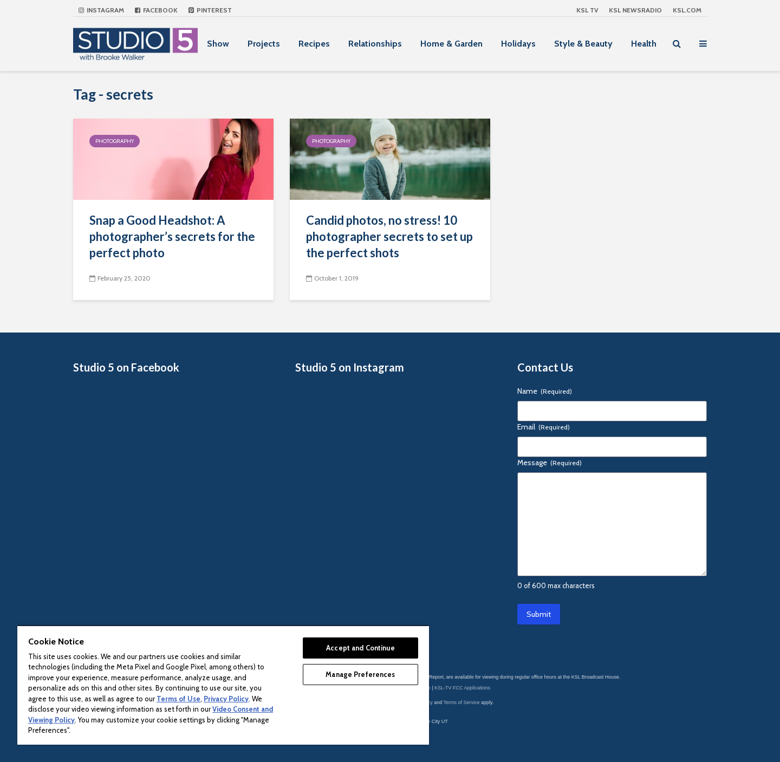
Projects (264, 43)
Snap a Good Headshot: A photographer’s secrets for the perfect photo (172, 236)
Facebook (156, 10)
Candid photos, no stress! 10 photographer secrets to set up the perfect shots (389, 236)
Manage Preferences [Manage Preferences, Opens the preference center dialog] (360, 674)
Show (218, 43)
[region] (223, 685)
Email (543, 427)
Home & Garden (451, 43)
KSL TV (587, 10)
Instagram (101, 10)
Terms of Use (178, 698)
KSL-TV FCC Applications (462, 688)
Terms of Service (462, 702)
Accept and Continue (360, 647)
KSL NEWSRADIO (635, 10)
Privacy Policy (226, 698)
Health (643, 43)
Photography (114, 141)
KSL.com (687, 10)
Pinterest (210, 10)
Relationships (375, 43)
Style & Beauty (583, 43)
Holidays (518, 43)
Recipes (314, 43)
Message (549, 462)
